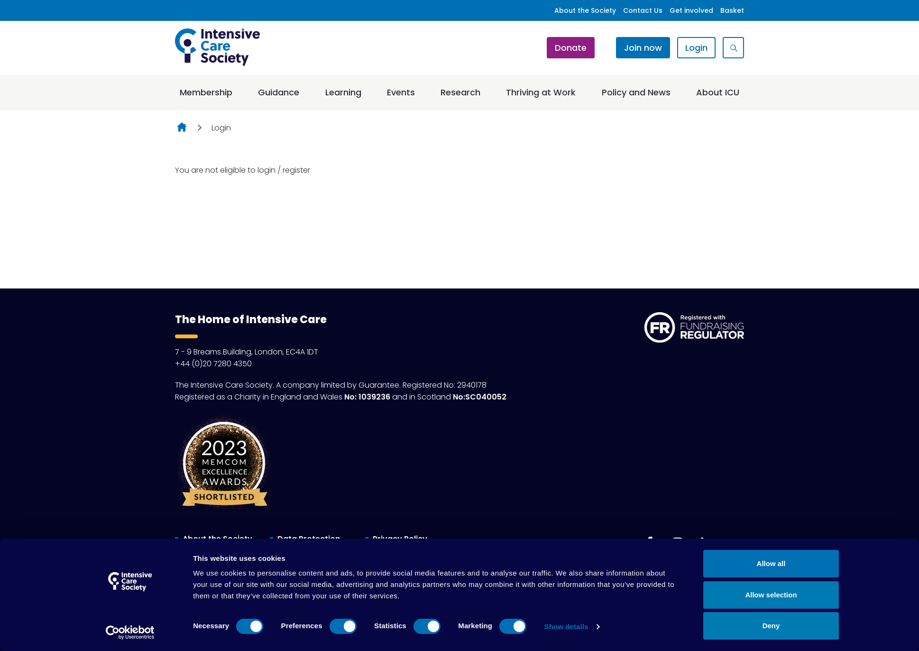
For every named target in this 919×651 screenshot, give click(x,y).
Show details (566, 627)
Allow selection (771, 595)
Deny (771, 626)
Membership (206, 92)
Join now (643, 48)
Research (460, 92)
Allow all (771, 563)
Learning (343, 92)
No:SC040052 (479, 396)
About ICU (717, 92)
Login (696, 48)
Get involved (691, 10)
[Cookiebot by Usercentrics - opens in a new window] (130, 632)
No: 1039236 (367, 396)
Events (401, 92)
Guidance (278, 92)
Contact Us (642, 10)
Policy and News (636, 92)
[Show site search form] (733, 47)
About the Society (585, 10)
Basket (732, 10)
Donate (571, 48)
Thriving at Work (541, 92)
